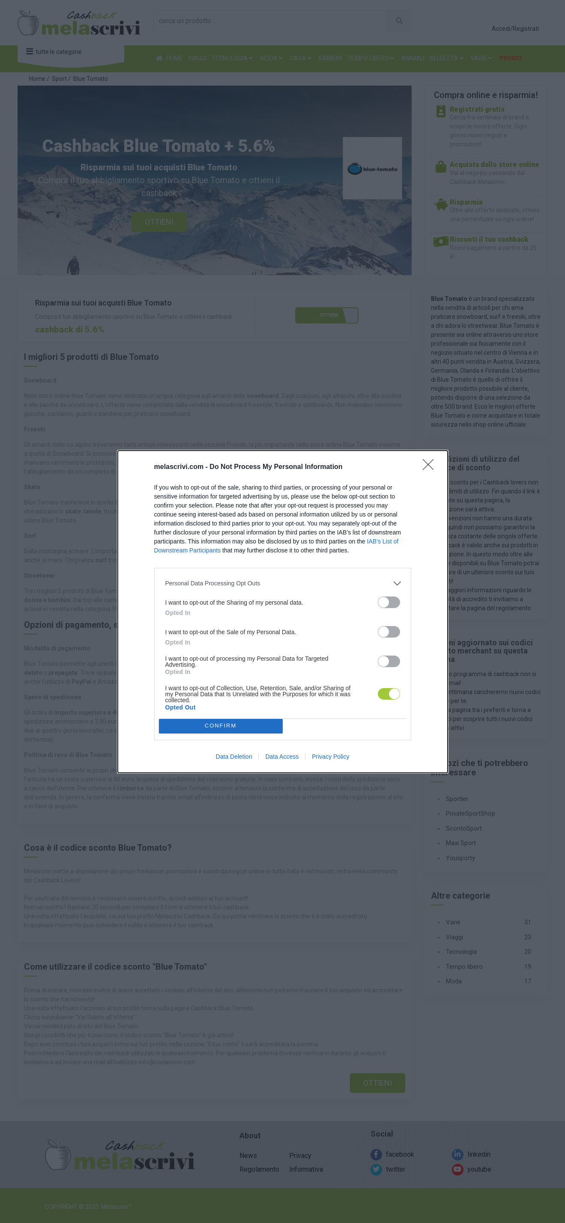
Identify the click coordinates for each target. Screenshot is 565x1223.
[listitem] (282, 583)
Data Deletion (234, 756)
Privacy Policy (330, 756)
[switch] (389, 602)
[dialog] (283, 612)
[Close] (431, 467)
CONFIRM (221, 726)
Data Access (282, 756)
